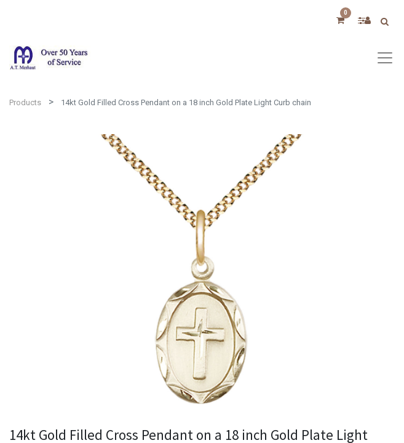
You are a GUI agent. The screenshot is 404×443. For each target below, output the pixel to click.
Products (25, 102)
